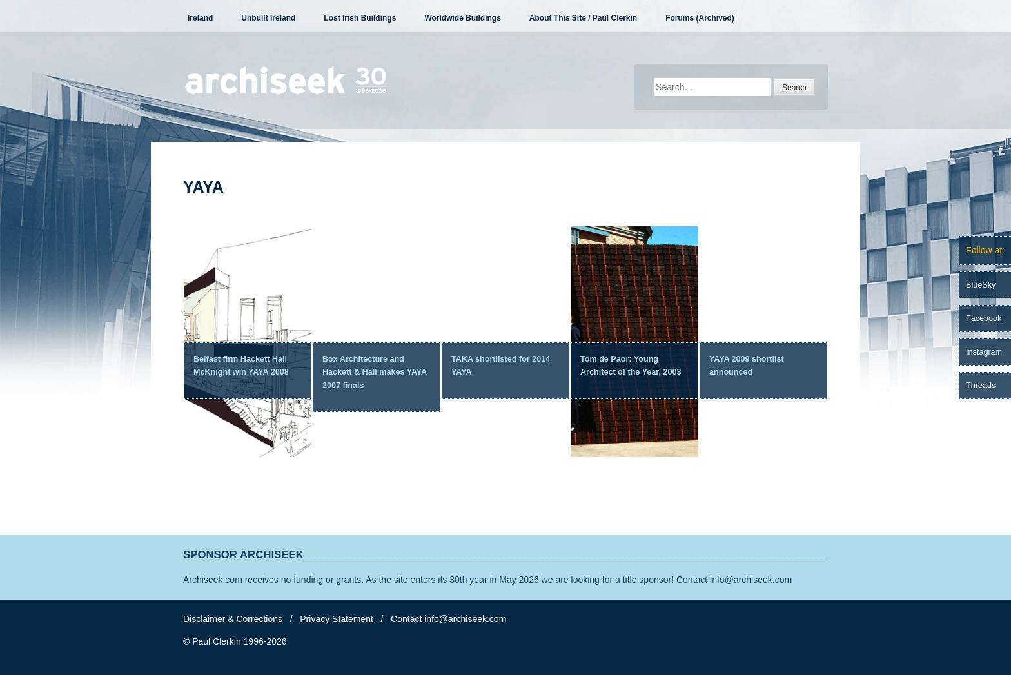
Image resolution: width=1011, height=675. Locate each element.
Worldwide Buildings (462, 18)
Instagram (984, 352)
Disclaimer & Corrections (232, 619)
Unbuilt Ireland (268, 18)
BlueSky (981, 284)
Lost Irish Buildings (360, 18)
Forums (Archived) (699, 18)
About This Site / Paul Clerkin (583, 18)
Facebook (983, 318)
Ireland (200, 18)
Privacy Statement (336, 619)
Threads (981, 385)
